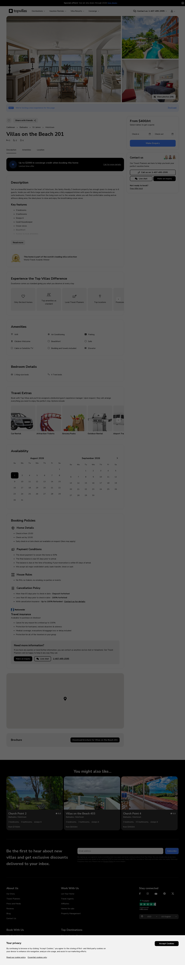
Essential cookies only (37, 957)
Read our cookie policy (16, 957)
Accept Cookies (166, 943)
